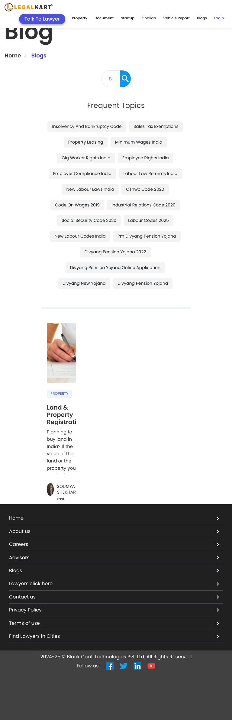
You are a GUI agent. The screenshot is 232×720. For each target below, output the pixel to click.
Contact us (114, 596)
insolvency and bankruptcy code (86, 126)
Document (104, 18)
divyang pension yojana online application (115, 267)
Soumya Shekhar (66, 489)
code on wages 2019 (77, 205)
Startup (127, 18)
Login (219, 18)
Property (79, 18)
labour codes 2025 (148, 220)
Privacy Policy (114, 609)
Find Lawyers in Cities (114, 636)
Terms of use (114, 623)
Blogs (202, 18)
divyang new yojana (84, 283)
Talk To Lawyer (42, 18)
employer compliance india (82, 173)
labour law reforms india (151, 173)
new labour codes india (79, 236)
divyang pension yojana (143, 283)
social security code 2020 (89, 220)
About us (114, 531)
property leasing (85, 142)
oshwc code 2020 (145, 189)
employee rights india (145, 158)
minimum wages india (139, 142)
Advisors (114, 557)
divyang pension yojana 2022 (115, 252)
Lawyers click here (114, 583)
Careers (114, 544)
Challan (149, 18)
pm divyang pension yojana (147, 236)
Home (13, 56)
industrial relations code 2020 (143, 205)
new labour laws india (90, 189)
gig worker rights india (86, 158)
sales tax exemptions (156, 126)
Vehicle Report (176, 18)
